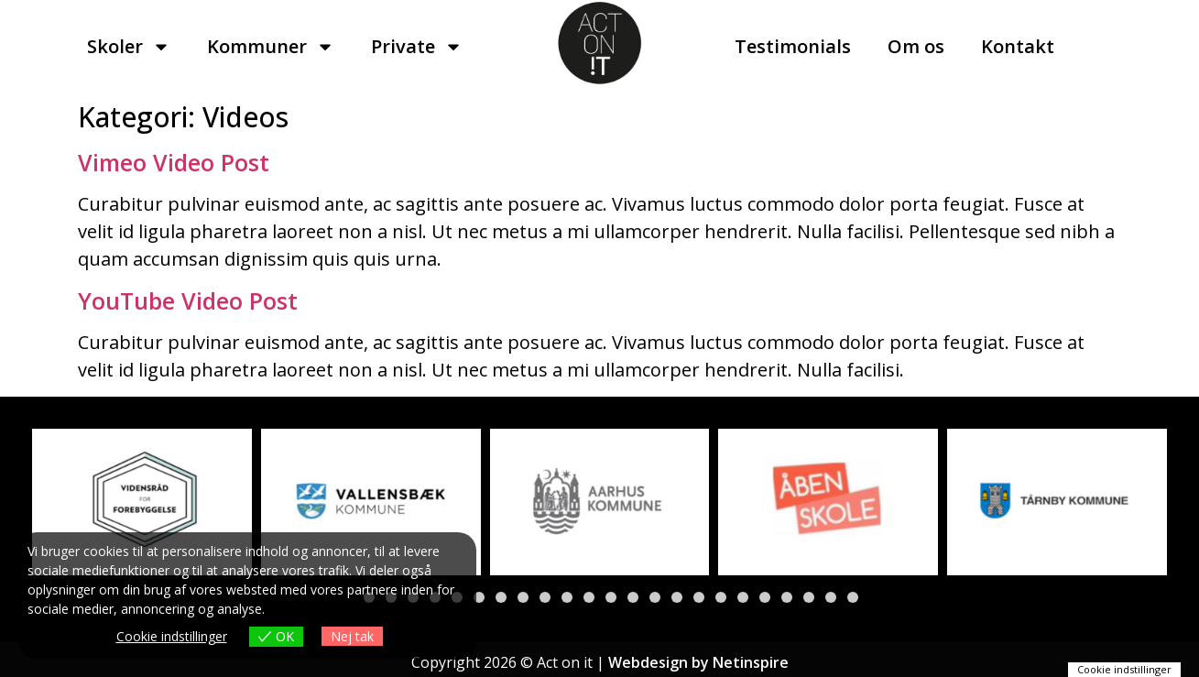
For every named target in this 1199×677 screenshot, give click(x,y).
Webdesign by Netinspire (698, 662)
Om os (916, 46)
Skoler (128, 46)
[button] (479, 597)
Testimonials (793, 46)
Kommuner (270, 46)
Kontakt (1017, 46)
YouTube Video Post (188, 300)
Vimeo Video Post (173, 162)
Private (417, 46)
